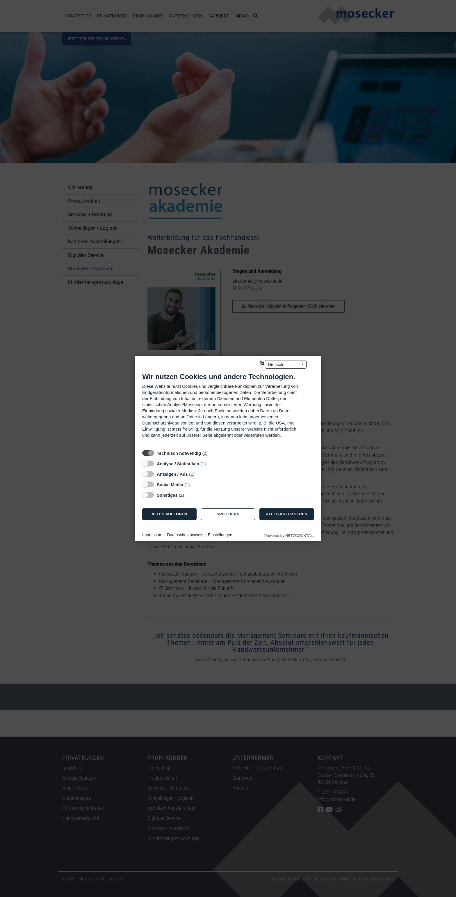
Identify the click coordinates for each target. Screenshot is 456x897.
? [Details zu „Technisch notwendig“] (213, 453)
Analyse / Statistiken (178, 463)
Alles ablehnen (169, 514)
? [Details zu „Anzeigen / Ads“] (200, 474)
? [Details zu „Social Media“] (195, 484)
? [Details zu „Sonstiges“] (189, 495)
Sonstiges (167, 494)
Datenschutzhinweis (185, 534)
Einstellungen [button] (220, 534)
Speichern (228, 514)
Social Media (170, 484)
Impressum (152, 534)
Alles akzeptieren (286, 514)
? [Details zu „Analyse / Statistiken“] (211, 463)
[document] (228, 409)
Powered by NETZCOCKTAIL (289, 535)
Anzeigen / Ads (172, 473)
